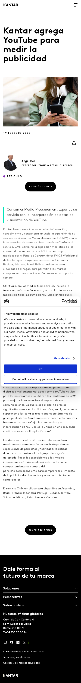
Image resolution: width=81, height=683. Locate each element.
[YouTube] (31, 643)
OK (41, 368)
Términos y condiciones (16, 657)
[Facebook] (12, 643)
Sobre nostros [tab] (13, 605)
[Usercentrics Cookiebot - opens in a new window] (61, 301)
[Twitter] (24, 643)
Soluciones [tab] (11, 588)
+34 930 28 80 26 (16, 632)
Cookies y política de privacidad (21, 663)
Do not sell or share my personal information (40, 379)
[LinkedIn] (18, 643)
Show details (62, 358)
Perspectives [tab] (12, 597)
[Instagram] (5, 643)
